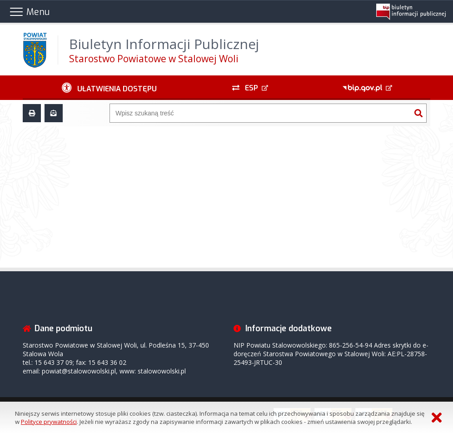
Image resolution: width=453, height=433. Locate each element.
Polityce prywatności (49, 422)
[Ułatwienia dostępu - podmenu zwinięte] (109, 87)
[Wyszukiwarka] (260, 113)
